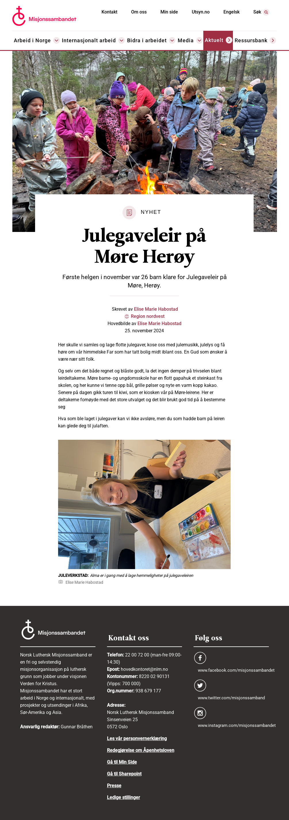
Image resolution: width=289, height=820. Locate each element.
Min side (169, 12)
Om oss (139, 12)
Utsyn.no (201, 12)
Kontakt (109, 12)
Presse (114, 785)
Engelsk (231, 12)
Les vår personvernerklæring (137, 738)
